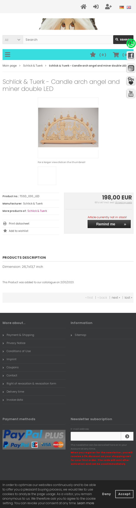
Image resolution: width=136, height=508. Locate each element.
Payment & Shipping (18, 335)
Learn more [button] (85, 503)
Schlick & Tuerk (37, 211)
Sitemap (78, 335)
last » (128, 297)
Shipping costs (123, 202)
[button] (13, 39)
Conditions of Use (17, 351)
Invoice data (13, 400)
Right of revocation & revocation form (29, 383)
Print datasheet (19, 224)
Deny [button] (106, 494)
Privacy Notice (14, 343)
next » (116, 297)
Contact (10, 375)
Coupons (11, 367)
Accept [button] (124, 494)
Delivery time (13, 392)
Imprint (9, 359)
